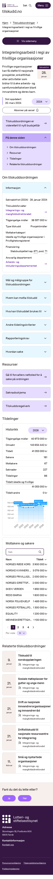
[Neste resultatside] (33, 627)
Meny (43, 5)
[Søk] (25, 551)
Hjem (5, 22)
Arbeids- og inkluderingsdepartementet (26, 263)
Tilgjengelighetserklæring (35, 863)
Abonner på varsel (26, 110)
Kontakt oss (8, 844)
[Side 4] (28, 627)
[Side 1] (13, 627)
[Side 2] (18, 627)
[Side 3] (23, 627)
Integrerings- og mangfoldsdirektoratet (26, 212)
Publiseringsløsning (10, 868)
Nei (25, 798)
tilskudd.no (12, 11)
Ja (9, 798)
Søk (27, 5)
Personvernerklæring (11, 863)
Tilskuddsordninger (24, 22)
